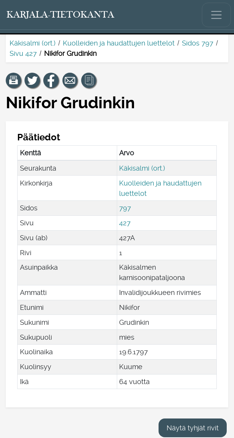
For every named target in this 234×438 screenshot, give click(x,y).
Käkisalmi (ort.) (33, 43)
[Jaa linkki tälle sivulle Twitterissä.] (32, 80)
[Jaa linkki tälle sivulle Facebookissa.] (51, 80)
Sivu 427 (23, 53)
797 (125, 208)
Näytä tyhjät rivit (193, 428)
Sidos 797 (197, 43)
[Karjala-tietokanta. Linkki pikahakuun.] (60, 15)
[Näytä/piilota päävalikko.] (216, 15)
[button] (13, 80)
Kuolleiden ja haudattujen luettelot (119, 43)
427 (125, 223)
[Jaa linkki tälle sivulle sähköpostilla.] (70, 80)
